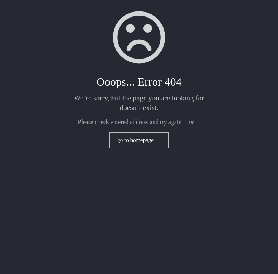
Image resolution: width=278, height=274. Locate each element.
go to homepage (139, 140)
